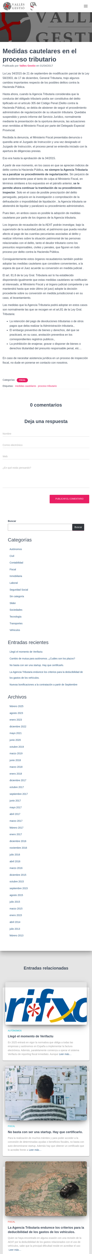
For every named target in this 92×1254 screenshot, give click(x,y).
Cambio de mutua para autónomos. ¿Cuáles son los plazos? (42, 658)
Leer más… (65, 1054)
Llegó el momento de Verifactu (26, 651)
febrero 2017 (16, 827)
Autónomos (16, 549)
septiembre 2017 (19, 794)
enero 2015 (16, 915)
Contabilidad (16, 562)
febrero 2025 (16, 706)
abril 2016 (15, 861)
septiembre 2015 (19, 888)
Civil (12, 556)
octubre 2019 (17, 746)
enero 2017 (16, 834)
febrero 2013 (16, 935)
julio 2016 (15, 854)
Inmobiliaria (16, 576)
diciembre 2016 (18, 841)
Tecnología (15, 616)
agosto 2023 (16, 713)
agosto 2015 (16, 895)
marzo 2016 (16, 868)
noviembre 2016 (18, 847)
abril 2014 (15, 922)
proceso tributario (47, 386)
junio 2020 (15, 740)
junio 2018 (15, 760)
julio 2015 (15, 901)
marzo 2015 (16, 908)
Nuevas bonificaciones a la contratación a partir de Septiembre (43, 684)
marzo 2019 (16, 753)
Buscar (12, 521)
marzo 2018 (16, 766)
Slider (13, 603)
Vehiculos (15, 630)
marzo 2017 (16, 820)
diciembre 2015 (18, 874)
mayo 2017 (16, 807)
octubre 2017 (17, 787)
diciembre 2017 (18, 780)
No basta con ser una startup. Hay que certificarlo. (37, 665)
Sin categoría (17, 596)
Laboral (14, 582)
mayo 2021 (16, 733)
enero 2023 (16, 719)
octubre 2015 (17, 881)
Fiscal (22, 380)
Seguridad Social (19, 589)
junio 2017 (15, 800)
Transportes (16, 623)
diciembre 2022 (18, 726)
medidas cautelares (25, 386)
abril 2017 (15, 814)
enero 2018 (16, 773)
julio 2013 (15, 928)
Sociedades (16, 609)
